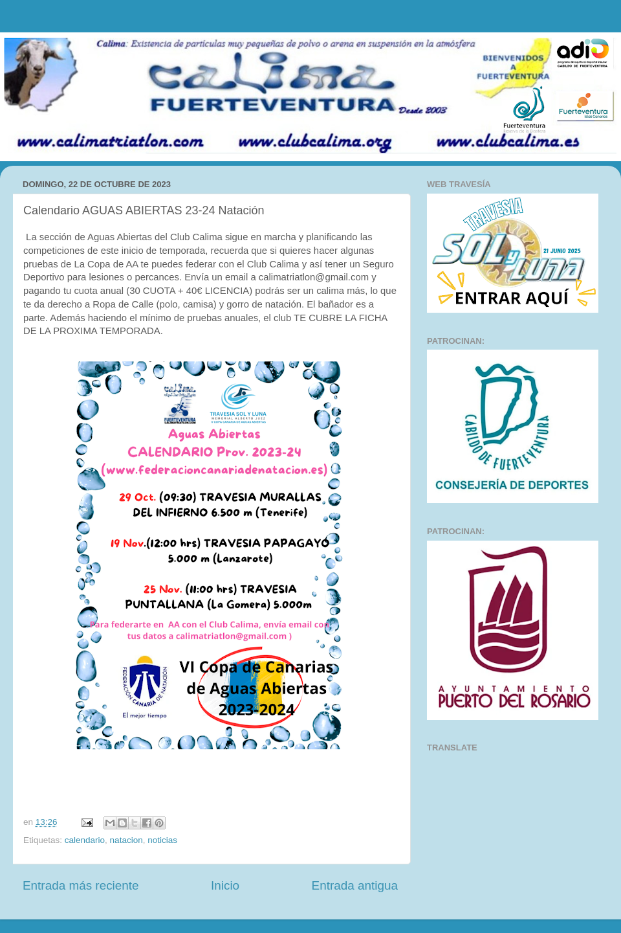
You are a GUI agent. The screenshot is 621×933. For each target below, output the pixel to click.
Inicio (225, 885)
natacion (126, 840)
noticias (162, 840)
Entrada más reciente (81, 885)
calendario (85, 840)
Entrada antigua (355, 885)
